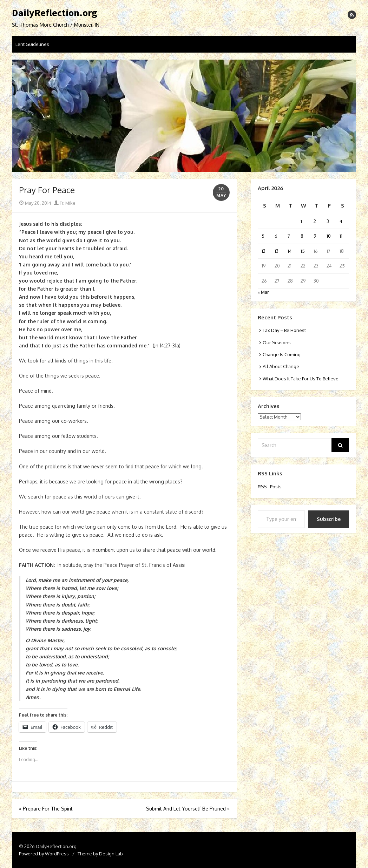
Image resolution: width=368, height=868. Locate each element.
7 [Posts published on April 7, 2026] (289, 236)
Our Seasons (277, 342)
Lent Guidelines (32, 44)
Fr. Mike (64, 203)
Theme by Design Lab (100, 853)
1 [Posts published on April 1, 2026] (301, 221)
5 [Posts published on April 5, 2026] (263, 236)
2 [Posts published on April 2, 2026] (315, 221)
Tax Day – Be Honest (284, 330)
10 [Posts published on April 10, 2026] (329, 236)
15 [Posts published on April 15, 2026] (303, 251)
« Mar (263, 292)
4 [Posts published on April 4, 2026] (341, 221)
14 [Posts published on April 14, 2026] (290, 251)
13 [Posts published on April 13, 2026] (276, 251)
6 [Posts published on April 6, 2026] (276, 236)
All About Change (281, 366)
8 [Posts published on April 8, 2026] (302, 236)
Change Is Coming (282, 354)
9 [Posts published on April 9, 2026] (315, 236)
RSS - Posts (270, 486)
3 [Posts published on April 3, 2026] (328, 221)
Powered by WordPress (44, 853)
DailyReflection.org (54, 13)
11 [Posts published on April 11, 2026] (341, 236)
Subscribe (329, 519)
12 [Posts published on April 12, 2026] (263, 251)
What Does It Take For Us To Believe (301, 378)
